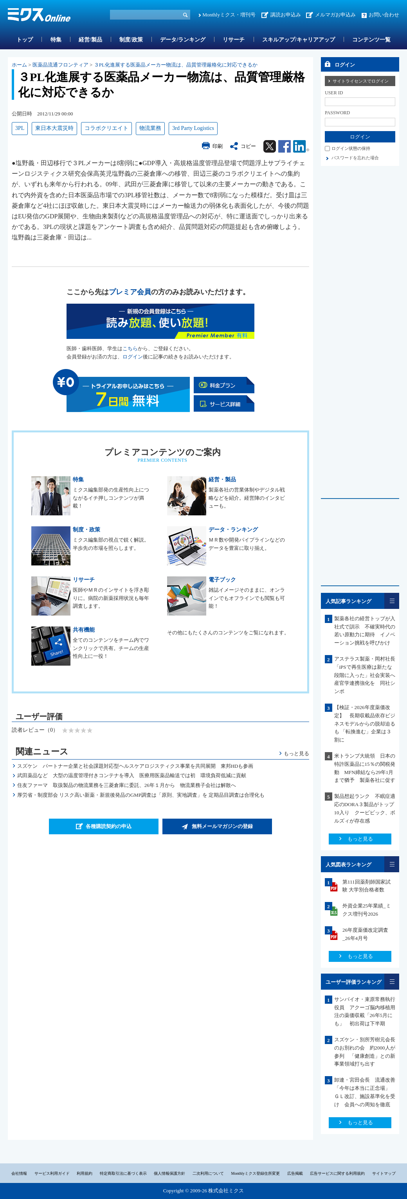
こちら (130, 348)
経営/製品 (90, 40)
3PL (19, 128)
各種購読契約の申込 (108, 826)
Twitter (269, 146)
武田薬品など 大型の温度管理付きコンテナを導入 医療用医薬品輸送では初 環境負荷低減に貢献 (131, 775)
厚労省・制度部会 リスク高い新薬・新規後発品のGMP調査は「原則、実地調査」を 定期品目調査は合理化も (141, 795)
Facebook (284, 146)
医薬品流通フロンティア (60, 65)
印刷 (218, 146)
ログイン (132, 357)
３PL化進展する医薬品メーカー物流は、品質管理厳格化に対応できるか (176, 65)
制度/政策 (131, 40)
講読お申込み (285, 15)
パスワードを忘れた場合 (355, 157)
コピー (248, 146)
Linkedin (301, 146)
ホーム (19, 65)
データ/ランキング (182, 40)
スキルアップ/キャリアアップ (298, 40)
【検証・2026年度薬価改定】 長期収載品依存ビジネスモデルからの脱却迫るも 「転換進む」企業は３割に (364, 723)
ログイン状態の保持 (350, 148)
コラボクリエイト (106, 128)
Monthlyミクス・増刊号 (229, 15)
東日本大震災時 (54, 128)
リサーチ (234, 40)
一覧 (391, 601)
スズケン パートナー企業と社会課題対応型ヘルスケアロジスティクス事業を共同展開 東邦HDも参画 (135, 766)
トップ (24, 40)
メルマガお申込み (335, 15)
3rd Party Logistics (193, 128)
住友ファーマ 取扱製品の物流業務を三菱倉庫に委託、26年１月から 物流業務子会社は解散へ (126, 785)
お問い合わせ (384, 15)
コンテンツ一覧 (371, 40)
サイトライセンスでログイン (361, 81)
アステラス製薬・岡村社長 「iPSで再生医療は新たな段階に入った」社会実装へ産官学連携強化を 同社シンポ (367, 675)
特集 (55, 40)
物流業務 (150, 128)
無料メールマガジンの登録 (222, 826)
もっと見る (296, 753)
